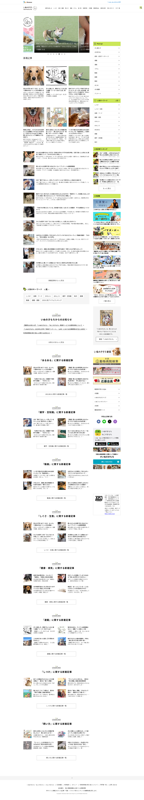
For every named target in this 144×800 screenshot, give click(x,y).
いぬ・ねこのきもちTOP (115, 2)
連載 (96, 60)
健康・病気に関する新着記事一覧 (56, 602)
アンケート (98, 93)
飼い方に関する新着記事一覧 (56, 758)
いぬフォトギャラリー (101, 401)
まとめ (96, 85)
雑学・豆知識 (67, 296)
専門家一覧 (103, 784)
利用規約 (66, 784)
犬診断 (96, 406)
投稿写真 (85, 8)
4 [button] (56, 54)
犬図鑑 (90, 8)
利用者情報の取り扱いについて (89, 784)
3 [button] (54, 54)
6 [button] (62, 54)
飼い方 (67, 8)
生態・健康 (61, 8)
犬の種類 (97, 89)
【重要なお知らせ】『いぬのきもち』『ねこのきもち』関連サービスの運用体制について (52, 325)
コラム (96, 69)
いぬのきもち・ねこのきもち (35, 784)
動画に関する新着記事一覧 (56, 498)
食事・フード (37, 296)
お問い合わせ (113, 784)
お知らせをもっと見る (56, 342)
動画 (27, 300)
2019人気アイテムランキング (52, 300)
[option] (56, 34)
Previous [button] (28, 34)
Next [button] (84, 34)
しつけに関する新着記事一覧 (56, 706)
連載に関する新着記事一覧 (56, 654)
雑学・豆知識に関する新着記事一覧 (56, 446)
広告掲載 (59, 784)
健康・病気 (98, 117)
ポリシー (74, 784)
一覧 (46, 289)
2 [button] (51, 54)
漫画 (96, 64)
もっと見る (107, 188)
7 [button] (65, 54)
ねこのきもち (50, 784)
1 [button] (48, 54)
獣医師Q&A (96, 8)
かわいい (48, 296)
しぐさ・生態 (98, 109)
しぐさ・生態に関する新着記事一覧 (56, 550)
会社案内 (60, 788)
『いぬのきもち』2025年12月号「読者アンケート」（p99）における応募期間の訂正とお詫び (54, 329)
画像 (81, 296)
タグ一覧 (118, 8)
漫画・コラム (73, 8)
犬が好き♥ (97, 52)
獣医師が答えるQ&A (100, 389)
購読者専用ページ (100, 410)
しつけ (55, 8)
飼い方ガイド (110, 8)
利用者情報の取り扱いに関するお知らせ (36, 333)
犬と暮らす (98, 48)
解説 (96, 81)
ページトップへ (72, 778)
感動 (96, 134)
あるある (97, 130)
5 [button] (59, 54)
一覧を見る (107, 301)
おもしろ (57, 296)
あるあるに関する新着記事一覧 (56, 394)
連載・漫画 (35, 300)
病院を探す (103, 8)
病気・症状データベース (102, 56)
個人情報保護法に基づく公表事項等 (75, 788)
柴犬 (75, 296)
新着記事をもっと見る (56, 280)
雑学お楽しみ (48, 8)
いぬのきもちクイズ (100, 397)
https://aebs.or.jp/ (110, 514)
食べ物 (79, 8)
